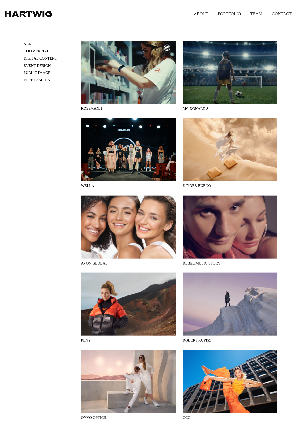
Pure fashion (37, 80)
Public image (37, 73)
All (27, 44)
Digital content (40, 58)
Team (256, 14)
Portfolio (229, 14)
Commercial (36, 51)
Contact (282, 14)
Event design (37, 66)
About (201, 14)
